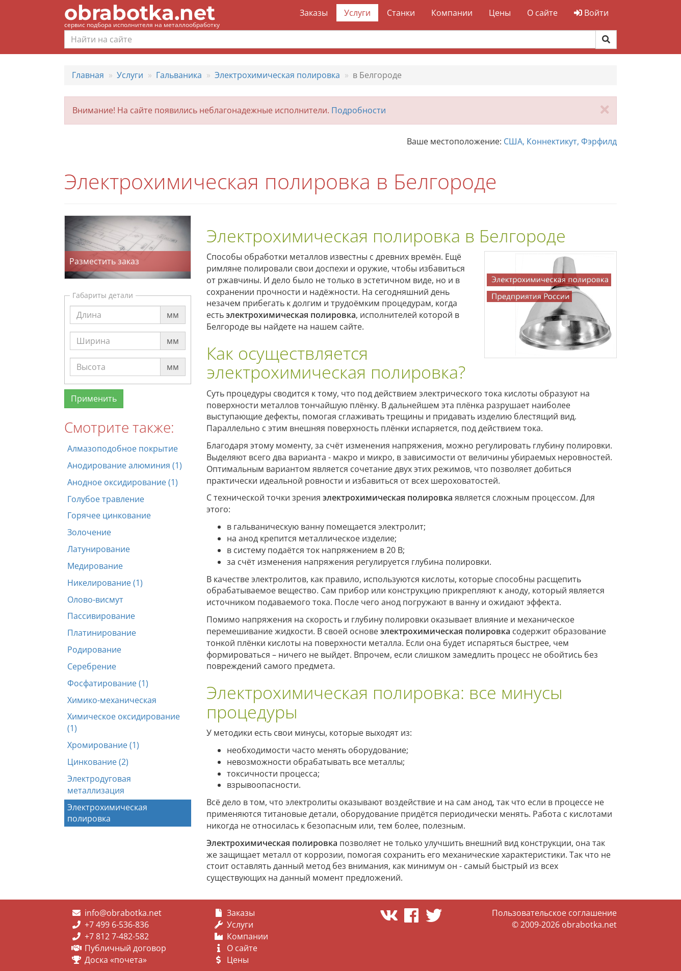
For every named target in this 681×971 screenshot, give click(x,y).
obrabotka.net (139, 12)
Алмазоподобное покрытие (122, 448)
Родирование (94, 649)
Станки (401, 12)
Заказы (314, 12)
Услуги (357, 12)
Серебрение (91, 666)
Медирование (95, 565)
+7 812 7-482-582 (117, 936)
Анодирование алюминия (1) (124, 465)
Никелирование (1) (105, 582)
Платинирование (101, 632)
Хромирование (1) (103, 745)
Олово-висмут (95, 599)
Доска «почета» (116, 959)
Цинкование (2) (97, 761)
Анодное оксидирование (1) (122, 482)
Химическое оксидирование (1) (123, 722)
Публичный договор (125, 948)
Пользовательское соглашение (554, 912)
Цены (500, 12)
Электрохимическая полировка (107, 813)
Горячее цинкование (109, 515)
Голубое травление (105, 499)
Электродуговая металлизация (99, 784)
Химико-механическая (111, 700)
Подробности (358, 110)
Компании (452, 12)
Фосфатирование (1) (107, 683)
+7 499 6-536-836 (117, 924)
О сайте (542, 12)
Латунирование (98, 549)
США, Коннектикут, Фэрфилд (560, 141)
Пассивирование (101, 615)
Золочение (89, 532)
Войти (591, 12)
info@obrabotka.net (123, 912)
